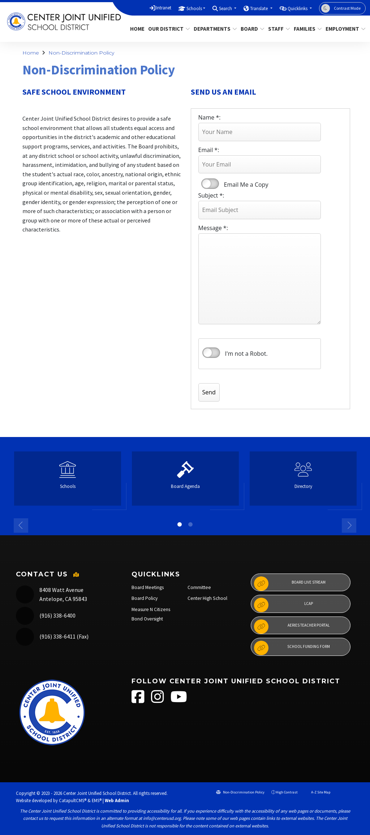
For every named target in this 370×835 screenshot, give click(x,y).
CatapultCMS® (72, 800)
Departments (213, 28)
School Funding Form (292, 648)
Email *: (208, 150)
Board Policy (145, 598)
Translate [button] (259, 8)
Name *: (209, 117)
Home (136, 28)
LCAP (283, 605)
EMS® (97, 800)
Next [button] (349, 525)
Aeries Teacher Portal (292, 626)
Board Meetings (148, 587)
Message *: (213, 228)
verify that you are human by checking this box (211, 353)
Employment (343, 28)
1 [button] (179, 524)
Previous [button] (21, 525)
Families (306, 28)
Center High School (207, 598)
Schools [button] (194, 8)
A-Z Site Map (317, 792)
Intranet (163, 8)
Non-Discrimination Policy (81, 52)
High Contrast (287, 792)
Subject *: (211, 195)
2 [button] (190, 524)
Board (251, 28)
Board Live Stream (290, 583)
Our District (166, 28)
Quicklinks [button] (298, 8)
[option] (67, 481)
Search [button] (226, 8)
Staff (278, 28)
